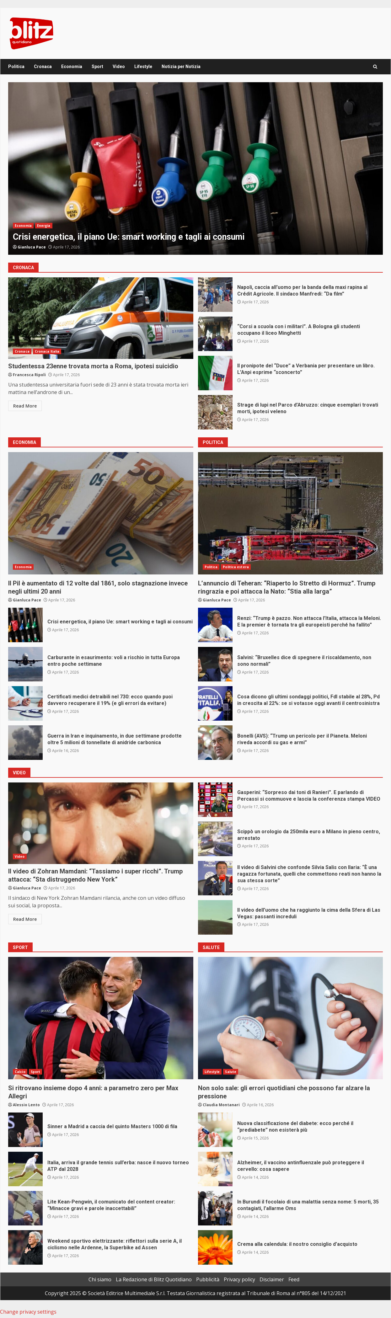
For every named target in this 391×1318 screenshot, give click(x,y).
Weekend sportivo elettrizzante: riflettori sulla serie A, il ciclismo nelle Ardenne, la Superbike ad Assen (25, 1247)
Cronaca (43, 66)
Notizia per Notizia (181, 66)
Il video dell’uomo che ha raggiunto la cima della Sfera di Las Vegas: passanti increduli (215, 917)
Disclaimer (272, 1279)
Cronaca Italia (47, 351)
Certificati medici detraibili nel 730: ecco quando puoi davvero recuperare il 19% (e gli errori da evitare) (25, 703)
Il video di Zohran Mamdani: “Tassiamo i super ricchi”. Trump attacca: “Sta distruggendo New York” (100, 823)
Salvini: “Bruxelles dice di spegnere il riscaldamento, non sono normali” (215, 664)
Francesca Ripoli (29, 374)
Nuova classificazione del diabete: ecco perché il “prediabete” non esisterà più (215, 1130)
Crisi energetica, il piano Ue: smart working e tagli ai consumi (195, 168)
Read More (25, 406)
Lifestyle (143, 66)
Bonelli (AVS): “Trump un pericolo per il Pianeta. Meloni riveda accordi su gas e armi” (215, 742)
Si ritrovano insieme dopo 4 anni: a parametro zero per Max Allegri (100, 1018)
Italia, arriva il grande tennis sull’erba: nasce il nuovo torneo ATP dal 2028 (25, 1169)
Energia (44, 225)
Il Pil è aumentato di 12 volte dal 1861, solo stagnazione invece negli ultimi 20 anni (100, 513)
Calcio (20, 1072)
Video (119, 66)
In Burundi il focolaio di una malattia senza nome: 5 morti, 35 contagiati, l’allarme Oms (215, 1208)
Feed (293, 1279)
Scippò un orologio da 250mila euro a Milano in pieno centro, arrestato (215, 839)
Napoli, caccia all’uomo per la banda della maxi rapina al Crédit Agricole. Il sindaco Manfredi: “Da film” (215, 294)
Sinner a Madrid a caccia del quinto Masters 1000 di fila (25, 1130)
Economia (71, 66)
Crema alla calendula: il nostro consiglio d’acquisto (215, 1247)
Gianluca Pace (32, 247)
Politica (16, 66)
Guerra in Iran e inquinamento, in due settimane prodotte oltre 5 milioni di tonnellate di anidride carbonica (25, 742)
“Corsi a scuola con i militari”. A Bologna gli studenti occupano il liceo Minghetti (215, 334)
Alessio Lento (26, 1104)
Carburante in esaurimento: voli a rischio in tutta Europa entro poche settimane (25, 664)
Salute (230, 1072)
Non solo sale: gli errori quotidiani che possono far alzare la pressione (290, 1018)
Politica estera (236, 567)
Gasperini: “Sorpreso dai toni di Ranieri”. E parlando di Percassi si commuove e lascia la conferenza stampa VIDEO (215, 799)
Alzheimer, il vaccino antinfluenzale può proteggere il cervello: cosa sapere (215, 1169)
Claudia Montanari (221, 1104)
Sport (97, 66)
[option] (195, 168)
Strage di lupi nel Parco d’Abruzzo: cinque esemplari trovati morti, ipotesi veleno (215, 412)
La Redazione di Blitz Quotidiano (154, 1279)
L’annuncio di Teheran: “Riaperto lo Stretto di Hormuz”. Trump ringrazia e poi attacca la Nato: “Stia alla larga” (290, 513)
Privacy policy (239, 1279)
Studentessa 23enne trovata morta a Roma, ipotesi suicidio (100, 318)
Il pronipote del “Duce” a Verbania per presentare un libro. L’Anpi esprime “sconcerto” (215, 373)
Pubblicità (207, 1279)
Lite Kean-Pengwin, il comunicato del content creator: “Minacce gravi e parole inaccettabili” (25, 1208)
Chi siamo (99, 1279)
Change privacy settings (28, 1311)
